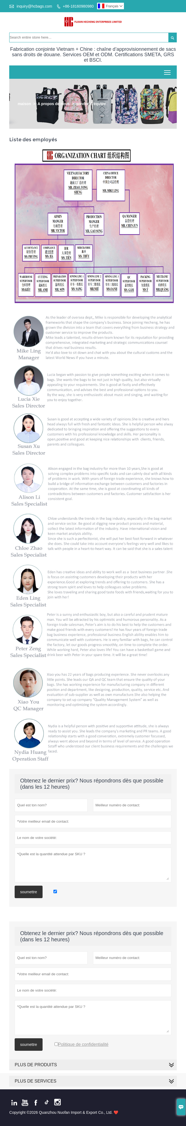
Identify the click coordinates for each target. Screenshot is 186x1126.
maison (24, 104)
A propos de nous (53, 104)
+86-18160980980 (78, 6)
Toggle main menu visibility (167, 70)
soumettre (28, 892)
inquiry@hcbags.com (34, 6)
